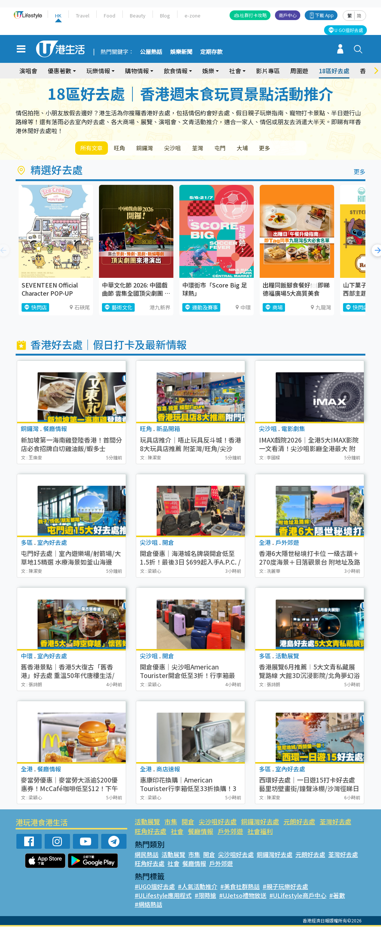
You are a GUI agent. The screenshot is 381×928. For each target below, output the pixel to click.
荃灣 (216, 148)
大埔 (268, 148)
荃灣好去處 (335, 823)
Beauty (137, 15)
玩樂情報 (98, 70)
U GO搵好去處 (348, 30)
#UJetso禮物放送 (242, 896)
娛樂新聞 (181, 52)
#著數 (337, 896)
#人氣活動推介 (197, 887)
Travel (82, 15)
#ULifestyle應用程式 (163, 896)
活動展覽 (147, 823)
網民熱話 (147, 855)
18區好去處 (334, 70)
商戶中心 (288, 15)
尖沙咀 (187, 148)
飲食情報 (176, 70)
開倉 (188, 823)
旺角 (126, 148)
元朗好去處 (299, 823)
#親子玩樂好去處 (285, 887)
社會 (235, 70)
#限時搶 (205, 896)
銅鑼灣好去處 (260, 823)
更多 (294, 148)
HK (58, 15)
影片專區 (268, 70)
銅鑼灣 (155, 148)
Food (109, 15)
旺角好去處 (150, 832)
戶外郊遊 (230, 832)
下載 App (324, 15)
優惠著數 (59, 70)
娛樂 (208, 70)
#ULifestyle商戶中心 (297, 896)
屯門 (242, 148)
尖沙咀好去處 (218, 823)
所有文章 (94, 148)
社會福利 (260, 832)
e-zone (193, 15)
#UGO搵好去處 (155, 887)
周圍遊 (299, 70)
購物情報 (137, 70)
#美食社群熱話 (240, 887)
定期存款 (211, 52)
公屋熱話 (151, 52)
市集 (170, 823)
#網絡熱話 (148, 905)
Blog (165, 15)
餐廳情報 (200, 832)
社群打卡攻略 (253, 15)
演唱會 (28, 70)
